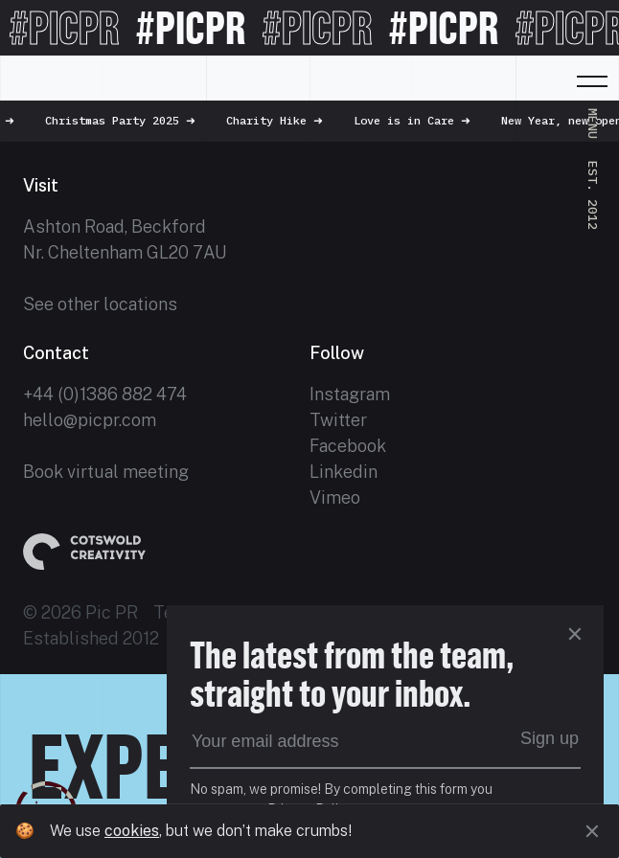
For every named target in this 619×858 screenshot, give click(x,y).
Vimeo (335, 497)
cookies (131, 831)
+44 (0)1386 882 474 (105, 394)
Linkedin (344, 472)
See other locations (100, 304)
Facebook (348, 446)
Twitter (338, 420)
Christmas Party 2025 (134, 120)
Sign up (549, 738)
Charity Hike (289, 120)
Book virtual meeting (106, 472)
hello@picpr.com (89, 420)
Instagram (350, 394)
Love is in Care (426, 120)
